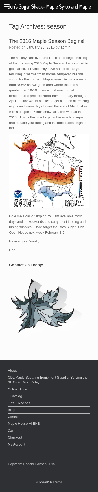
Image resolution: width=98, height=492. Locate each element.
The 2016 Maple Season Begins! (46, 41)
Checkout (15, 437)
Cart (11, 431)
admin (65, 47)
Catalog (16, 396)
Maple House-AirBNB (24, 424)
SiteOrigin (45, 481)
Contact (13, 417)
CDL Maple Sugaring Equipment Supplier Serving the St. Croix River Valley (48, 380)
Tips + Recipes (19, 403)
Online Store (17, 389)
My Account (16, 444)
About (12, 370)
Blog (11, 410)
